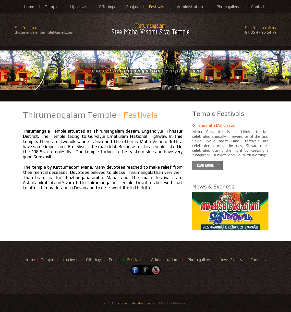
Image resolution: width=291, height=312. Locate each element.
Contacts (259, 6)
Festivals (156, 6)
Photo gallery (228, 6)
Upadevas (78, 6)
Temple (51, 6)
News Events (230, 259)
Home (29, 6)
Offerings (107, 6)
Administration (190, 6)
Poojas (132, 6)
